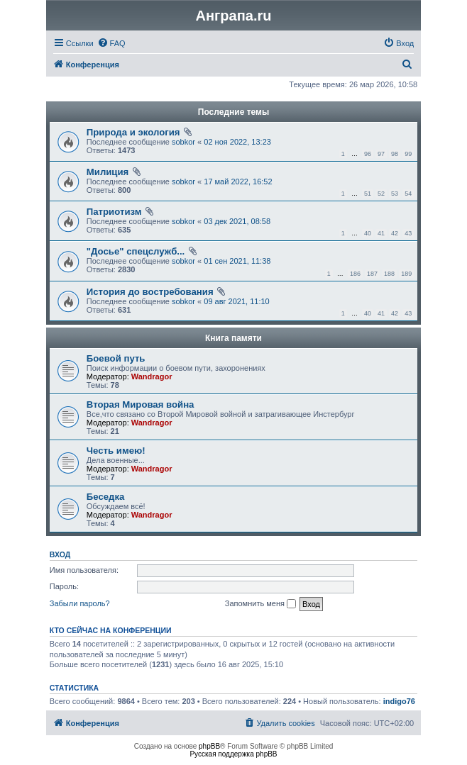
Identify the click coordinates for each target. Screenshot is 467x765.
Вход (60, 554)
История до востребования (150, 291)
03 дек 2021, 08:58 (237, 221)
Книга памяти (233, 338)
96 (367, 153)
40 (367, 233)
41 (381, 233)
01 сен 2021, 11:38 (237, 261)
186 (355, 273)
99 (408, 153)
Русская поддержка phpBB (233, 754)
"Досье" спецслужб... (136, 251)
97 (381, 153)
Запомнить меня (260, 604)
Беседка (106, 496)
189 (406, 273)
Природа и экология (133, 132)
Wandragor (151, 376)
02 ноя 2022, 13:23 (237, 142)
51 (367, 193)
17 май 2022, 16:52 (238, 181)
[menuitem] (111, 43)
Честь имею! (116, 450)
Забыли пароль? (80, 603)
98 (394, 153)
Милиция (108, 172)
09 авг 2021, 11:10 (236, 301)
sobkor (183, 142)
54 (408, 193)
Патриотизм (114, 211)
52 (381, 193)
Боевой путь (116, 358)
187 (372, 273)
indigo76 (399, 701)
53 (394, 193)
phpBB (209, 746)
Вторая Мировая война (140, 404)
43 (408, 233)
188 (389, 273)
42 (394, 233)
